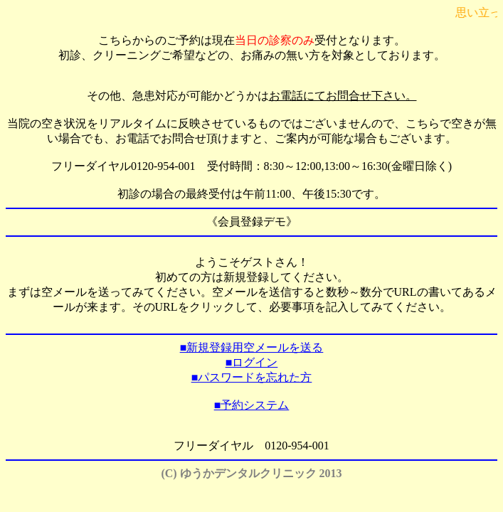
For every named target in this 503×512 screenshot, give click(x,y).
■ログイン (252, 362)
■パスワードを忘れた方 (251, 377)
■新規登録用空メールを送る (252, 347)
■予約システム (252, 405)
